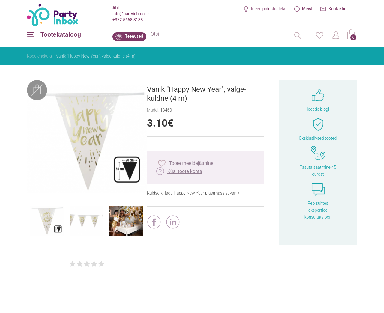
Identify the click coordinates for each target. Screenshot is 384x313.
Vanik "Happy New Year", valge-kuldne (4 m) (96, 56)
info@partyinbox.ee (130, 13)
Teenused (134, 36)
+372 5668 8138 (127, 19)
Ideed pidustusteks (268, 8)
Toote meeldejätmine (191, 163)
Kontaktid (338, 8)
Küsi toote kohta (184, 171)
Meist (307, 8)
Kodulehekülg (39, 56)
